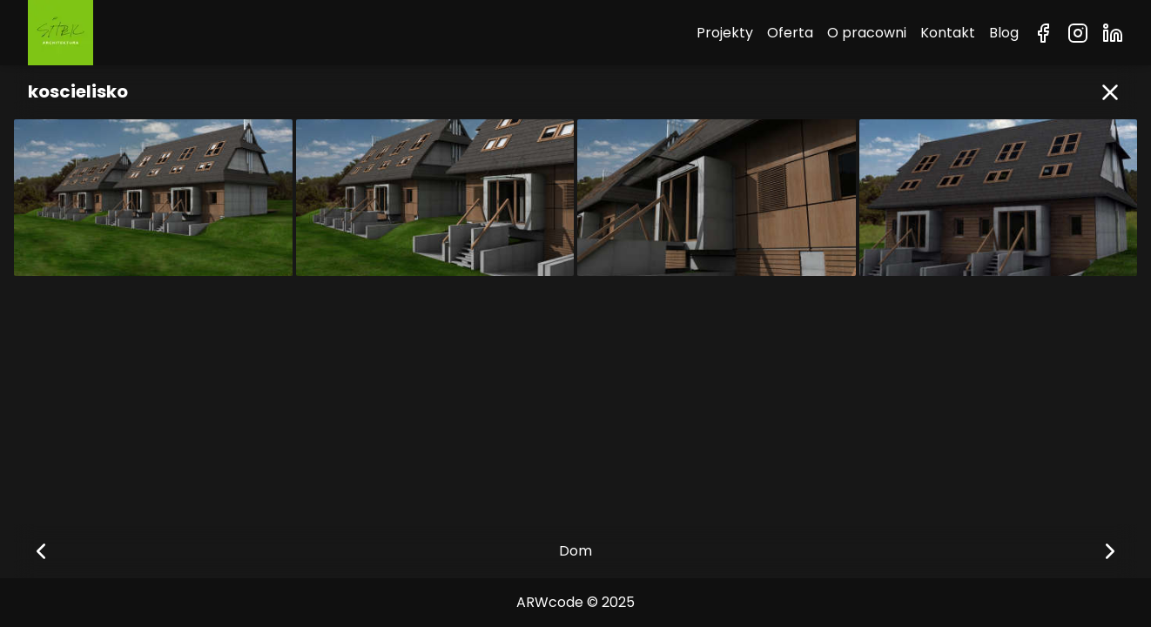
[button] (1110, 92)
